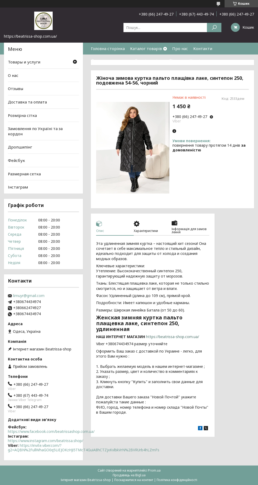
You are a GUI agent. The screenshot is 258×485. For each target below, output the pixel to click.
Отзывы (15, 88)
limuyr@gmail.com (28, 295)
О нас (13, 75)
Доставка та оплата (110, 60)
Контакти (202, 48)
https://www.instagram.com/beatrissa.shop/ (45, 440)
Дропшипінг (20, 147)
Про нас (180, 48)
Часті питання (203, 60)
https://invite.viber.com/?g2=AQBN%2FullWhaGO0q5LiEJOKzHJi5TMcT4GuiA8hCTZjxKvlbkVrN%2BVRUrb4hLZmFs (83, 448)
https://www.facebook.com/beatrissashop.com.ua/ (51, 431)
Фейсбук (16, 160)
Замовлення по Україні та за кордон (35, 131)
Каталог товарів (146, 48)
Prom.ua (154, 470)
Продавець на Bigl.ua (129, 475)
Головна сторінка (108, 48)
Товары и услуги (24, 62)
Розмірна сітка (149, 60)
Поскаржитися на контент (133, 480)
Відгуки (177, 60)
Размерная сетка (24, 173)
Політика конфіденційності (177, 480)
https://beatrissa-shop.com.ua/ (172, 336)
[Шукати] (214, 27)
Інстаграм (18, 187)
